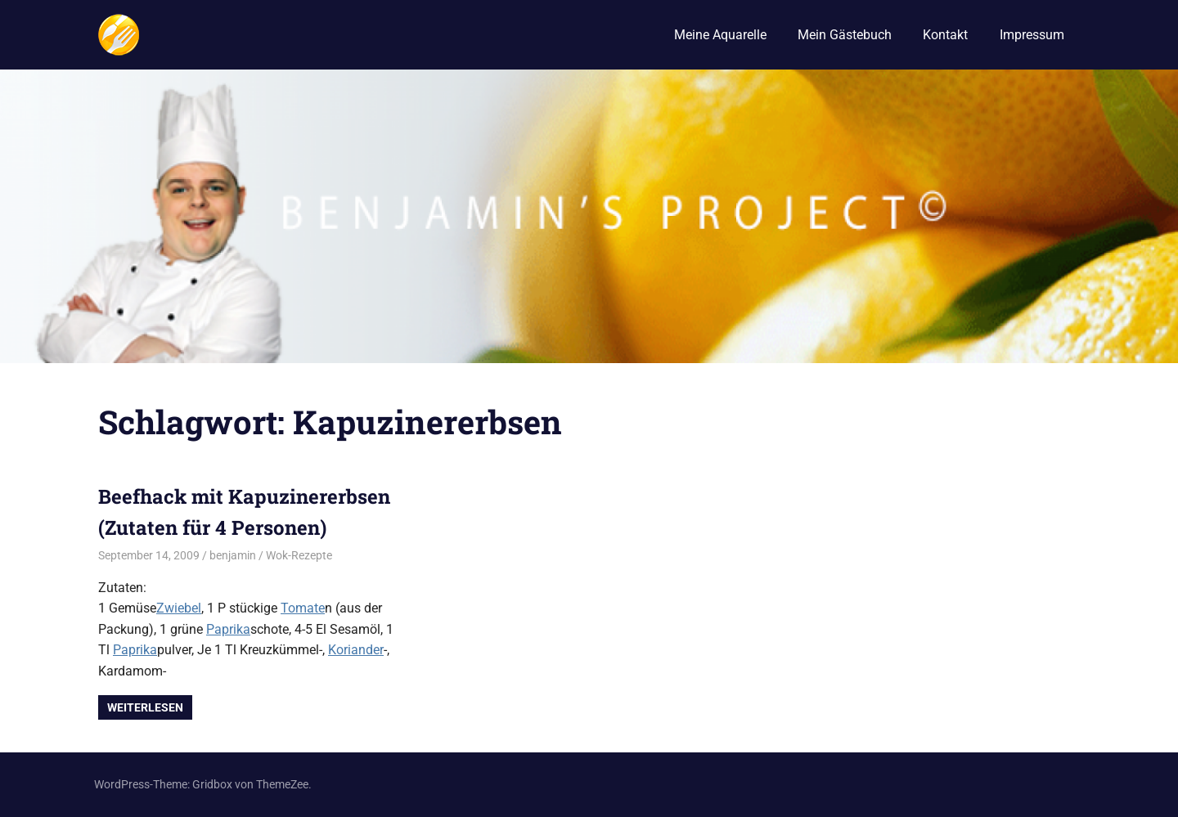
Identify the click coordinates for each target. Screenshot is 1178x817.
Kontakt (945, 35)
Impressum (1032, 35)
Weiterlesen (145, 707)
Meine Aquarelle (720, 35)
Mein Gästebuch (845, 35)
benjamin (232, 555)
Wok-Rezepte (299, 555)
